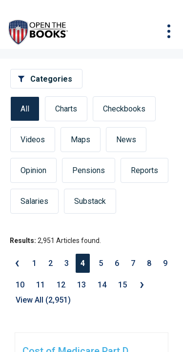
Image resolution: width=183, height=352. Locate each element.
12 (61, 284)
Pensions (88, 170)
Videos (32, 139)
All (24, 108)
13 (81, 284)
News (126, 139)
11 (40, 284)
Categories (51, 79)
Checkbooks (124, 108)
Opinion (33, 170)
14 (102, 284)
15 (122, 284)
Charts (66, 108)
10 (20, 284)
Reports (144, 170)
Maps (80, 139)
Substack (90, 201)
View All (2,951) (43, 300)
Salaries (34, 201)
